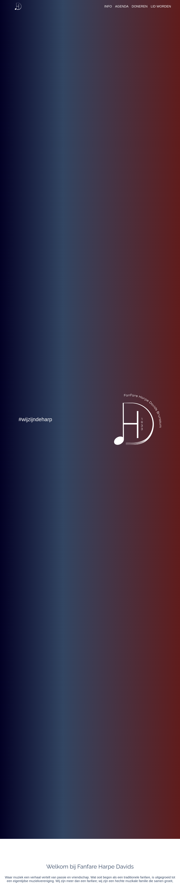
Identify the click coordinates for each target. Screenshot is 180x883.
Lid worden (161, 6)
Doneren (140, 6)
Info (108, 6)
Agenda (121, 6)
